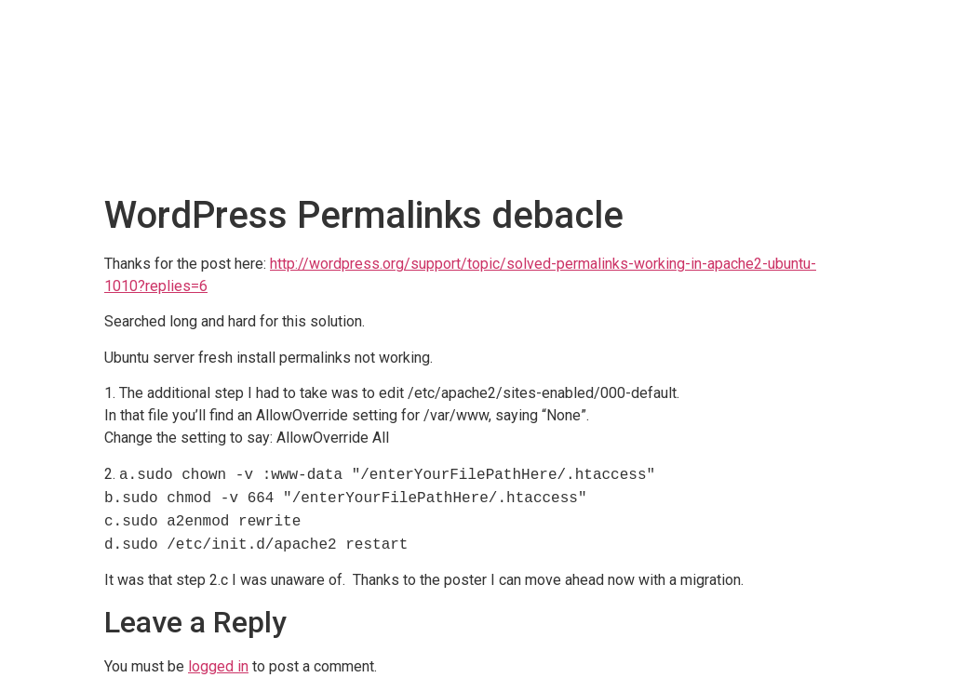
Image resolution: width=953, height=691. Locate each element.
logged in (218, 666)
